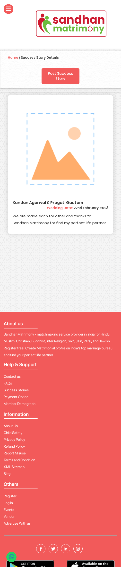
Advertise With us (17, 523)
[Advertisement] (60, 275)
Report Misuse (15, 453)
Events (9, 510)
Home (13, 57)
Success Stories (16, 390)
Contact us (12, 376)
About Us (11, 426)
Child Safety (13, 433)
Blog (7, 473)
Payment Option (16, 397)
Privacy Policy (14, 439)
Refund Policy (14, 446)
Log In (8, 503)
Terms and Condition (19, 460)
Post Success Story (60, 76)
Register (10, 496)
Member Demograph (19, 404)
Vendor (9, 516)
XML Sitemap (14, 467)
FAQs (8, 383)
